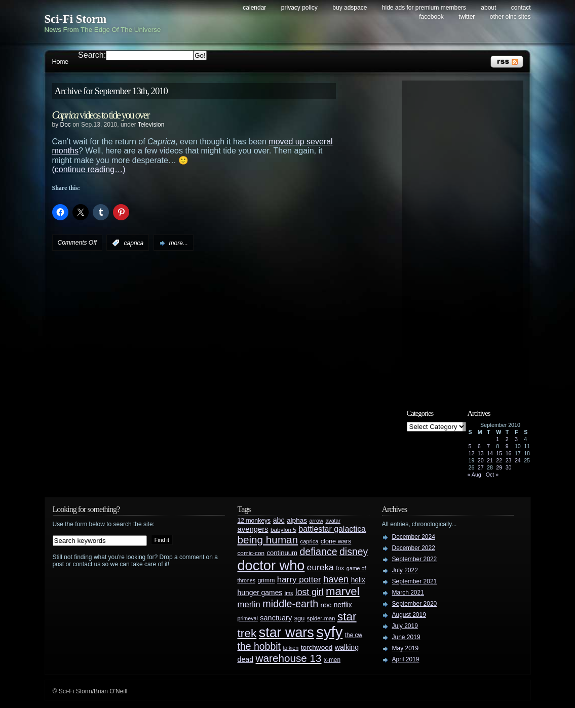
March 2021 (408, 592)
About (488, 7)
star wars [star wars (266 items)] (286, 632)
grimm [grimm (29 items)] (266, 580)
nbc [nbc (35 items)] (326, 605)
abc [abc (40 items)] (279, 520)
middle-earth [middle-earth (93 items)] (290, 603)
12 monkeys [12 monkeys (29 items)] (254, 520)
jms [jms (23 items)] (289, 593)
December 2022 (413, 548)
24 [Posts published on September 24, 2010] (518, 460)
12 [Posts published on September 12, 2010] (472, 453)
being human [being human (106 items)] (268, 539)
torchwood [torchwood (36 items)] (317, 647)
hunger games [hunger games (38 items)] (260, 592)
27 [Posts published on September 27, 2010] (481, 467)
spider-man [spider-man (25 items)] (321, 618)
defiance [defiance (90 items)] (318, 551)
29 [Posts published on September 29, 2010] (499, 467)
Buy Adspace (349, 7)
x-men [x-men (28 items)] (332, 659)
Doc (65, 124)
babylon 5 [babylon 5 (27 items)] (283, 529)
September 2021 (414, 581)
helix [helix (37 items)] (358, 580)
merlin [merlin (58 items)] (249, 604)
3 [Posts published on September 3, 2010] (516, 439)
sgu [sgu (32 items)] (299, 618)
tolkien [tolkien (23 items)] (290, 648)
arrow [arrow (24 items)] (316, 521)
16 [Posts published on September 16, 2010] (509, 453)
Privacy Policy (299, 7)
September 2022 (414, 559)
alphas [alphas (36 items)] (297, 520)
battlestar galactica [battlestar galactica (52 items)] (332, 529)
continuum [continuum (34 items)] (281, 553)
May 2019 (405, 648)
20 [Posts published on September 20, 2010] (481, 460)
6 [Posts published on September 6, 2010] (479, 446)
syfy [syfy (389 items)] (329, 631)
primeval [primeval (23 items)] (248, 618)
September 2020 (414, 603)
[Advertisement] (467, 236)
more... (178, 243)
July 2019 (405, 626)
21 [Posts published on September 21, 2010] (490, 460)
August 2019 (409, 614)
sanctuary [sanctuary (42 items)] (276, 618)
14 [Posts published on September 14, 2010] (490, 453)
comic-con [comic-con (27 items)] (251, 552)
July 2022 (405, 570)
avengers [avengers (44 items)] (253, 529)
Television (151, 124)
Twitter (466, 16)
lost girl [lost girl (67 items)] (309, 592)
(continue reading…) (89, 169)
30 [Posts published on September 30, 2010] (509, 467)
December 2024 (413, 536)
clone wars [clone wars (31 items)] (336, 541)
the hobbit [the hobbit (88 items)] (259, 646)
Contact (521, 7)
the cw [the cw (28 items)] (353, 635)
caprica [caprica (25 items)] (309, 541)
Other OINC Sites (510, 16)
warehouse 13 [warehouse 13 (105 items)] (289, 658)
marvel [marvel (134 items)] (343, 591)
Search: (92, 55)
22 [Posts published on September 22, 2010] (499, 460)
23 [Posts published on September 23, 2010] (509, 460)
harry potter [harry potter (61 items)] (299, 579)
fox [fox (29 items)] (340, 568)
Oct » (492, 474)
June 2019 (406, 637)
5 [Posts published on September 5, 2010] (470, 446)
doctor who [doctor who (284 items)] (271, 565)
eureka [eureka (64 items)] (320, 567)
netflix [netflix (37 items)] (343, 605)
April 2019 (405, 659)
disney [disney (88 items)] (353, 551)
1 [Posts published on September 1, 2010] (497, 439)
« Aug (474, 474)
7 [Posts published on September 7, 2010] (488, 446)
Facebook (431, 16)
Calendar (254, 7)
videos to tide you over (100, 115)
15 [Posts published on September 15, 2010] (499, 453)
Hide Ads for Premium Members (424, 7)
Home (60, 61)
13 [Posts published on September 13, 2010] (481, 453)
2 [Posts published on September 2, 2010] (507, 439)
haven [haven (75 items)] (336, 579)
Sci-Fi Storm (76, 19)
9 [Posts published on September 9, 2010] (507, 446)
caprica (134, 243)
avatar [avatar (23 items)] (332, 521)
